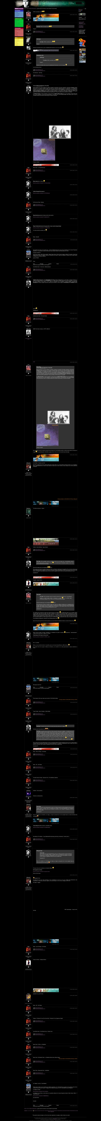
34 (65, 1110)
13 (39, 1110)
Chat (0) (16, 35)
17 (44, 1110)
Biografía (16, 43)
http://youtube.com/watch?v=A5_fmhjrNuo (40, 1091)
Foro (16, 31)
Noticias (16, 12)
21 (49, 1110)
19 (46, 1110)
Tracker (16, 26)
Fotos (16, 21)
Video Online (17, 23)
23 (51, 1110)
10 (35, 1110)
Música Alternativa (32, 8)
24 (53, 1110)
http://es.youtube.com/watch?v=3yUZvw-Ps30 (41, 871)
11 (36, 1110)
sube (34, 361)
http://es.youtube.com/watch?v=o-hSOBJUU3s (41, 227)
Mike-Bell (55, 1118)
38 (70, 1110)
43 (77, 1110)
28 (58, 1110)
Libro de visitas (17, 29)
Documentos (17, 13)
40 (73, 1110)
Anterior (25, 1110)
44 (48, 1111)
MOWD (16, 45)
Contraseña (72, 3)
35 (67, 1110)
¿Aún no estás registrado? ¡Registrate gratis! (82, 23)
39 (72, 1110)
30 (60, 1110)
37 (69, 1110)
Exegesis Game (18, 24)
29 (59, 1110)
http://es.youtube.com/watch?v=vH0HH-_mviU (41, 636)
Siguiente (52, 1111)
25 (54, 1110)
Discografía (17, 39)
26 (55, 1110)
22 (50, 1110)
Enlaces (16, 16)
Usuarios (16, 32)
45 (49, 1111)
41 (74, 1110)
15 (41, 1110)
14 (40, 1110)
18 (45, 1110)
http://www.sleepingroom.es (40, 32)
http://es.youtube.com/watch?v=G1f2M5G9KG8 (41, 827)
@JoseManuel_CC (39, 31)
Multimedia (17, 20)
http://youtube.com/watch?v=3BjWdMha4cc (41, 1095)
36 (68, 1110)
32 (63, 1110)
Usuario (71, 2)
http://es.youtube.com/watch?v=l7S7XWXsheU (41, 193)
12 (37, 1110)
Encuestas (17, 15)
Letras (16, 42)
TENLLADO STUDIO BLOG (28, 339)
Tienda (16, 34)
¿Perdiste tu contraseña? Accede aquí (81, 26)
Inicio (16, 8)
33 (64, 1110)
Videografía (17, 40)
